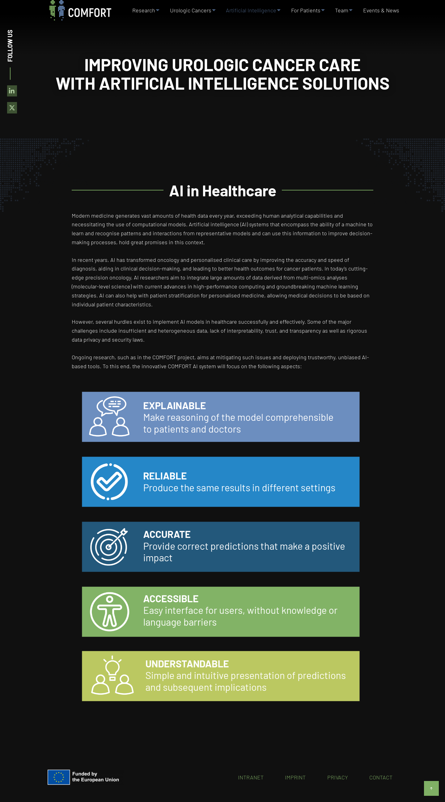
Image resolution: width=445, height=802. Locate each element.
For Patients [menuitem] (306, 12)
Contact (380, 777)
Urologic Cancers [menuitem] (189, 12)
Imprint (295, 777)
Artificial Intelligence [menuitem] (251, 12)
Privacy (337, 777)
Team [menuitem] (343, 12)
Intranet (251, 777)
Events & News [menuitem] (383, 12)
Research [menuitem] (142, 12)
